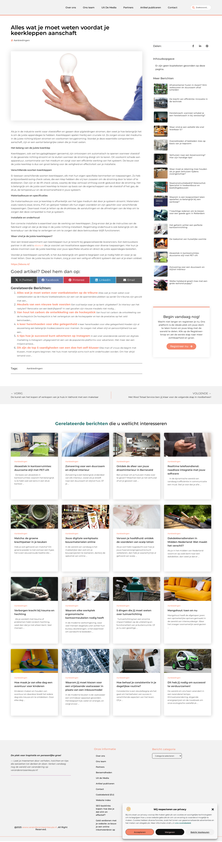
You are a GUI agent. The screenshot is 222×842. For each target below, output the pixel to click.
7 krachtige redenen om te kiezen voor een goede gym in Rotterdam (187, 213)
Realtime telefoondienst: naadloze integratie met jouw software (186, 471)
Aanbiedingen (22, 41)
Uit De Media (108, 7)
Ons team (89, 7)
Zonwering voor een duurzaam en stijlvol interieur (187, 269)
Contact (172, 7)
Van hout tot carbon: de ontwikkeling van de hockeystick (56, 313)
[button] (212, 809)
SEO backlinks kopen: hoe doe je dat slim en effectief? (105, 811)
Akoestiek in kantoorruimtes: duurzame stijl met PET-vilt (184, 255)
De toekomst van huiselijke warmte (187, 240)
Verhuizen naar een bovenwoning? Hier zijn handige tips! (187, 157)
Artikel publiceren (150, 7)
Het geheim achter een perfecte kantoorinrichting (185, 227)
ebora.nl (38, 246)
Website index (103, 801)
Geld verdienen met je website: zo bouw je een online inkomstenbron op (106, 826)
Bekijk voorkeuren (200, 832)
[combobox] (200, 8)
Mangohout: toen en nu (182, 611)
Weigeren (170, 832)
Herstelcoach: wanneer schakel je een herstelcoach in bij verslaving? (187, 115)
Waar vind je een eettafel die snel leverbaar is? (186, 129)
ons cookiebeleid (183, 823)
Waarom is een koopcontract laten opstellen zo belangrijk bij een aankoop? (187, 200)
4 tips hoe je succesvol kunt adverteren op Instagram (53, 336)
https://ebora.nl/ (20, 265)
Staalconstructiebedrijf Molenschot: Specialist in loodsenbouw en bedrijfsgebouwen (187, 186)
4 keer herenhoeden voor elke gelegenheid (47, 325)
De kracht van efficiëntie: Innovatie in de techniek (188, 101)
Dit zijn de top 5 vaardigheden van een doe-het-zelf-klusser (58, 348)
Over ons (71, 7)
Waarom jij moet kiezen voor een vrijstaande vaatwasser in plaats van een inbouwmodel (84, 687)
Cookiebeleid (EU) (105, 795)
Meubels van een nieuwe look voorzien (44, 305)
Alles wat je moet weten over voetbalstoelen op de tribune (57, 293)
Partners (128, 7)
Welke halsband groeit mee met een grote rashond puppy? (188, 283)
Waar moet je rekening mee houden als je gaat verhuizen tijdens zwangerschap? (188, 172)
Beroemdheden (104, 773)
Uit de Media (102, 779)
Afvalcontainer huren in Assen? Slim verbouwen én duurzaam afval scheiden (188, 88)
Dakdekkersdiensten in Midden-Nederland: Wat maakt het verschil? (187, 543)
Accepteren (140, 832)
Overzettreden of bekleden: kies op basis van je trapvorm (187, 143)
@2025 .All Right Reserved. (41, 829)
